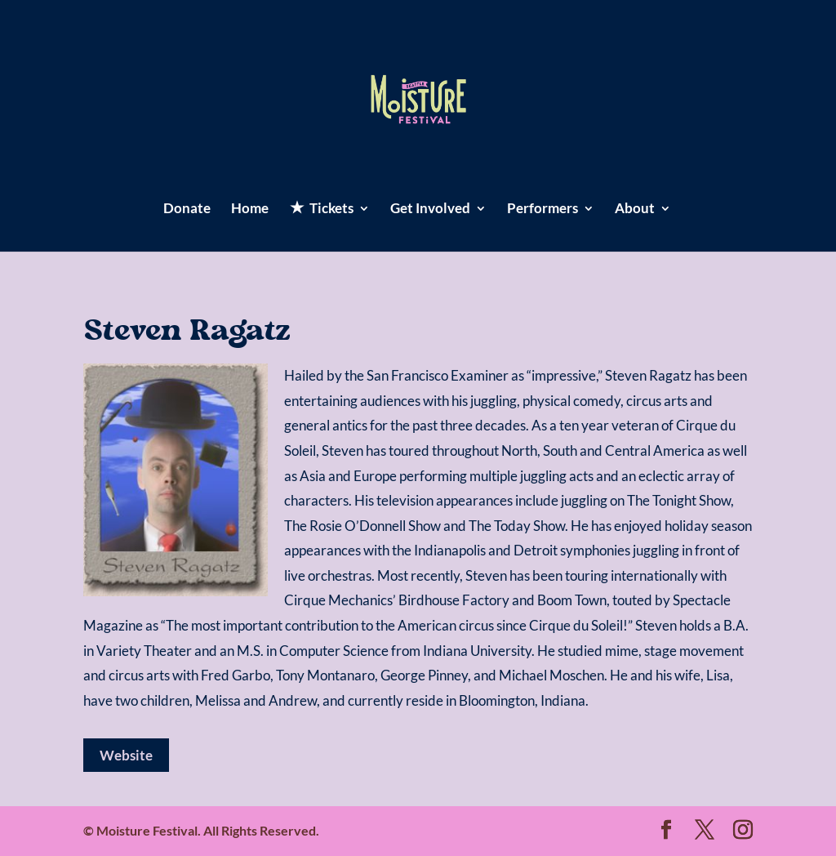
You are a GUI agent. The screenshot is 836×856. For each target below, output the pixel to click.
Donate (187, 209)
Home (250, 209)
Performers (542, 209)
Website (126, 755)
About (635, 209)
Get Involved (430, 209)
